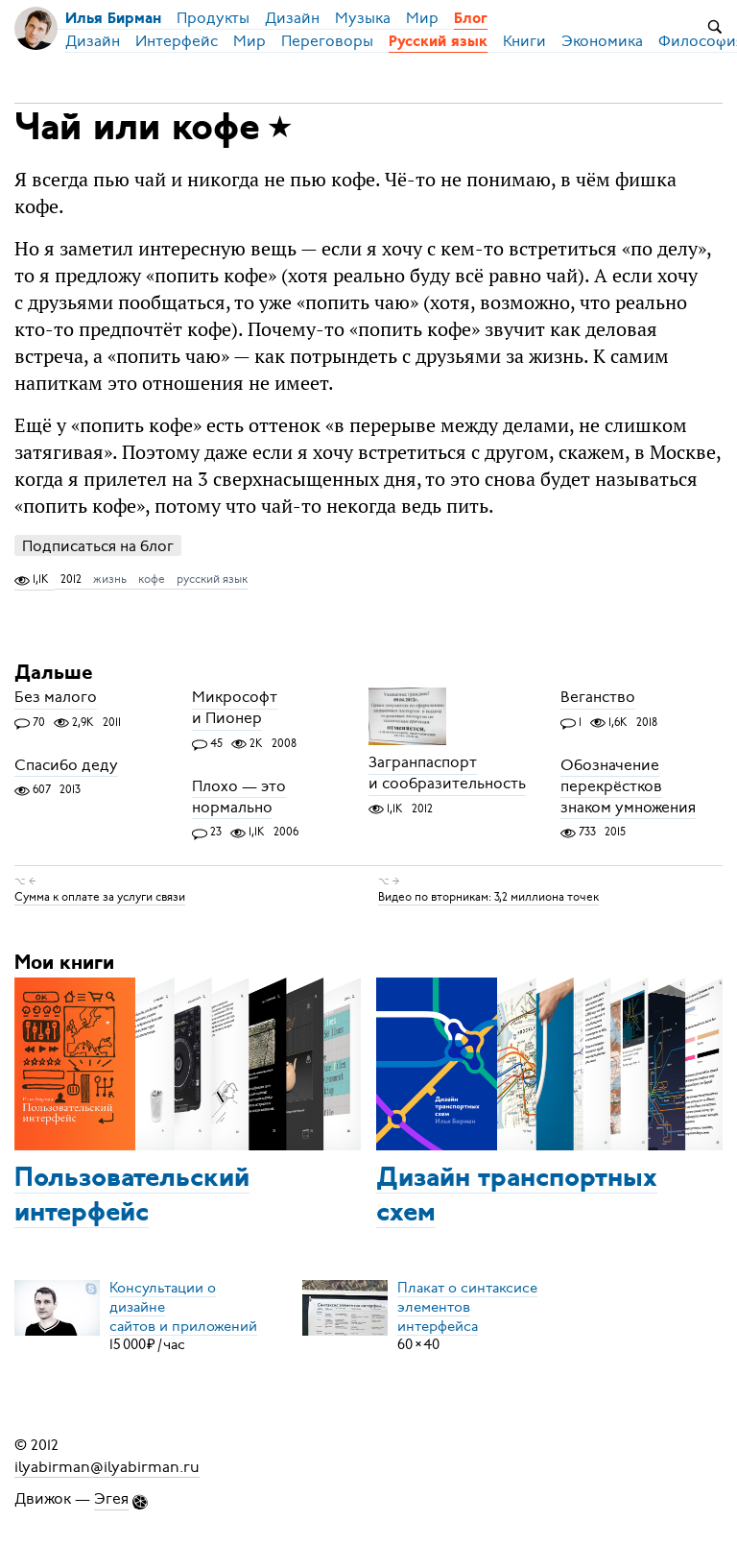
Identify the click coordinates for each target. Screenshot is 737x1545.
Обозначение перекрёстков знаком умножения (628, 786)
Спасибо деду (66, 765)
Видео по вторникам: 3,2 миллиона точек (488, 897)
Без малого (55, 698)
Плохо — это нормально (239, 797)
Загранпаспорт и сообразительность (447, 774)
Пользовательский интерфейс (132, 1196)
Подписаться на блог (98, 546)
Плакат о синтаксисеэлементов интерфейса (467, 1306)
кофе (151, 579)
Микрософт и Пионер (234, 709)
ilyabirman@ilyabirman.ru (107, 1466)
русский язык (212, 579)
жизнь (110, 579)
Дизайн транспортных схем (516, 1196)
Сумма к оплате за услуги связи (99, 897)
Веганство (597, 698)
